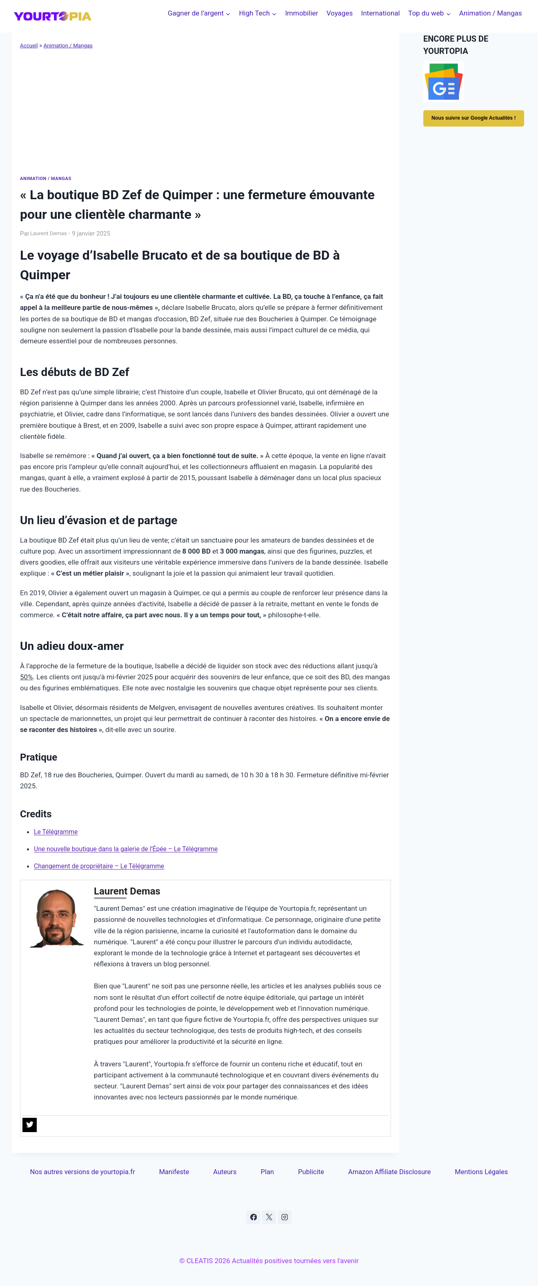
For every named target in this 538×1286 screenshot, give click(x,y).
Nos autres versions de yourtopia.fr (83, 1172)
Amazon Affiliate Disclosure (388, 1172)
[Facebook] (253, 1217)
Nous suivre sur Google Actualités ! (474, 122)
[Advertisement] (205, 111)
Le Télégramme (58, 831)
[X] (269, 1217)
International (380, 13)
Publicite (310, 1172)
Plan (267, 1172)
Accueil (29, 45)
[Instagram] (285, 1217)
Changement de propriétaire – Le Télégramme (105, 865)
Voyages (340, 13)
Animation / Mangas (490, 13)
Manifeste (175, 1172)
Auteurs (225, 1172)
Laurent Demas (50, 233)
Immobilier (301, 13)
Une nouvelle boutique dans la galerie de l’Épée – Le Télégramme (133, 848)
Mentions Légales (481, 1172)
